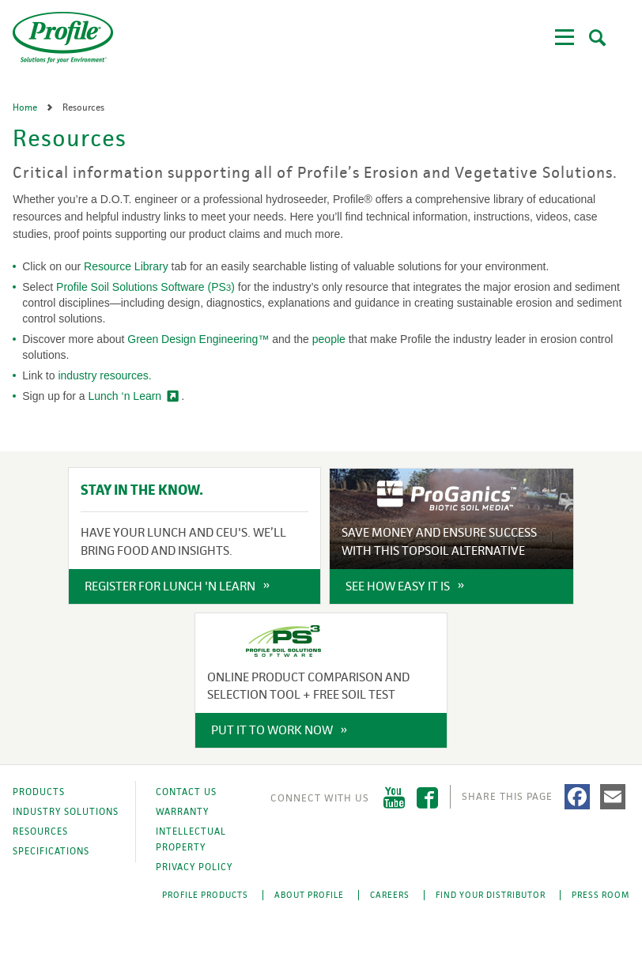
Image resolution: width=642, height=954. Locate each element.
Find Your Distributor (491, 894)
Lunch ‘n (125, 396)
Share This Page (507, 796)
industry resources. (104, 375)
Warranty (182, 811)
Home (26, 107)
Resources (40, 831)
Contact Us (186, 792)
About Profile (309, 894)
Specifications (51, 851)
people (329, 339)
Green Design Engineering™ (198, 339)
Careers (390, 894)
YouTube (394, 798)
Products (39, 792)
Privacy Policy (194, 867)
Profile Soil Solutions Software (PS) (145, 287)
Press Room (600, 894)
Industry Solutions (66, 811)
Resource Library (126, 266)
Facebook (427, 798)
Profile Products (205, 894)
